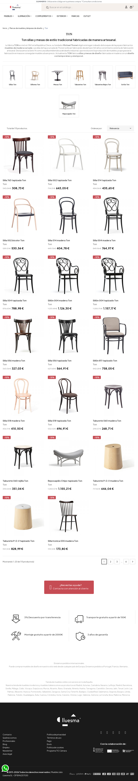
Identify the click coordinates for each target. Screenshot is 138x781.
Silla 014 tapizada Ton (104, 180)
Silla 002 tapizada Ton (60, 180)
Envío (49, 744)
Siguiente (132, 562)
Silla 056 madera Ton (14, 360)
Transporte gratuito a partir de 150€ (106, 609)
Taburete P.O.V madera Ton (108, 480)
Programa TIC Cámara (57, 750)
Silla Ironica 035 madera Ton (63, 540)
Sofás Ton (125, 85)
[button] (69, 587)
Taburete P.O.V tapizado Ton (18, 540)
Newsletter (7, 750)
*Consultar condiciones (92, 1)
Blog (5, 744)
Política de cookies (55, 747)
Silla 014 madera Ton (59, 240)
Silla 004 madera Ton (104, 240)
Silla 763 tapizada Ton (14, 180)
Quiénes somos (10, 738)
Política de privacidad (56, 734)
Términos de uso (54, 738)
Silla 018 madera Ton (14, 420)
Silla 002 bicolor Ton (13, 240)
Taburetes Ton (80, 85)
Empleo (6, 747)
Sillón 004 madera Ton (60, 300)
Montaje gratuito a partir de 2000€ (43, 642)
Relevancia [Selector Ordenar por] (120, 128)
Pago (49, 741)
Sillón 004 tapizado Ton (105, 300)
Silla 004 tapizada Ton (15, 300)
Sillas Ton (12, 85)
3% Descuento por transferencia (42, 625)
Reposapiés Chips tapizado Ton (65, 480)
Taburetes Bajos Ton (103, 85)
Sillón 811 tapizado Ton (105, 360)
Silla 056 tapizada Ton (59, 360)
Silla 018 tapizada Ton (59, 420)
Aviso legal (7, 754)
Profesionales (9, 741)
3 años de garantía (98, 642)
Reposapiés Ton (69, 114)
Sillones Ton (35, 85)
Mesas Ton (58, 85)
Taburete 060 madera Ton (107, 420)
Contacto (7, 734)
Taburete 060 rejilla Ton (15, 480)
